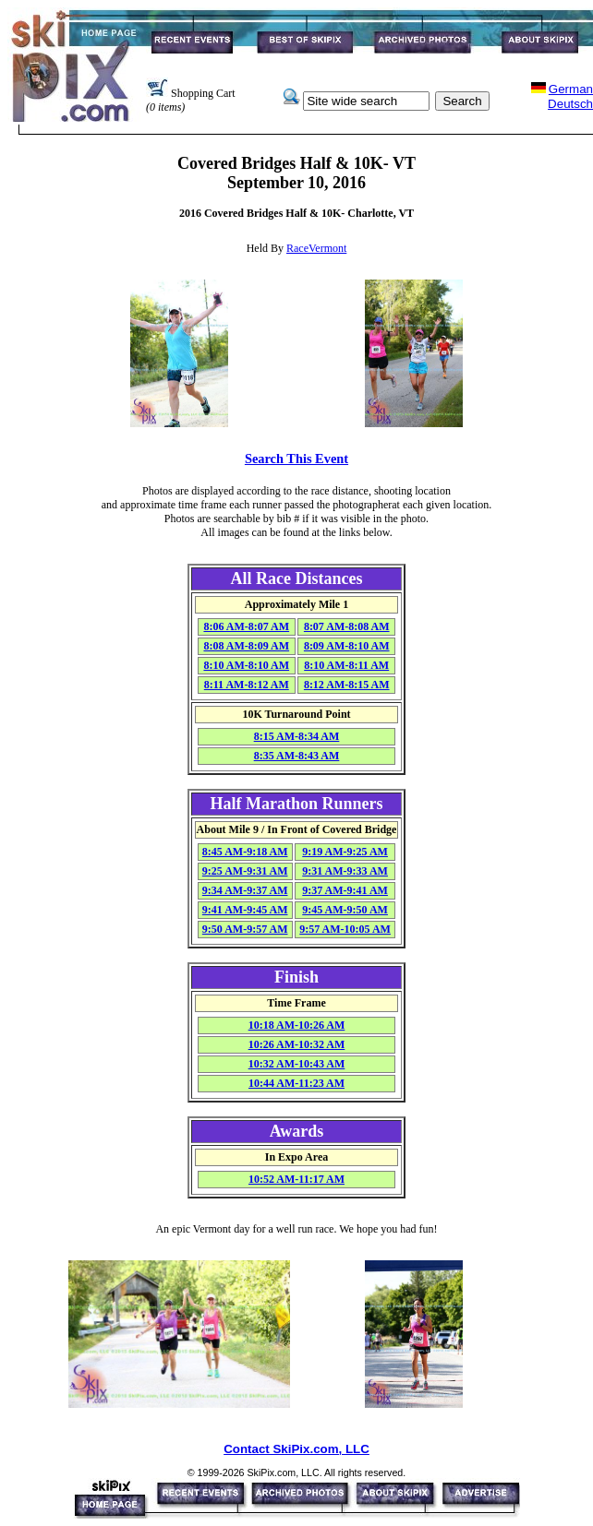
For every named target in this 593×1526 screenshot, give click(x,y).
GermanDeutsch (570, 96)
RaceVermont (316, 248)
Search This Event (296, 458)
